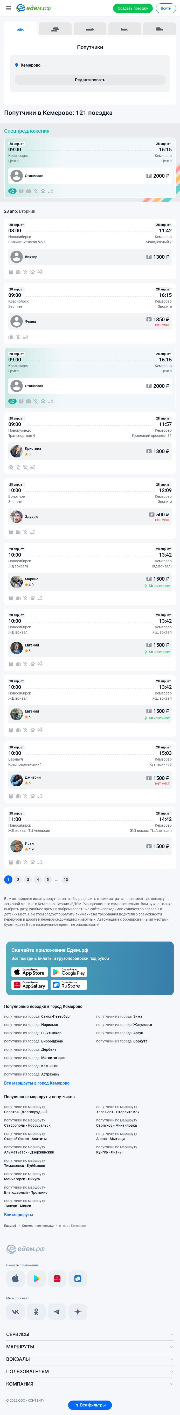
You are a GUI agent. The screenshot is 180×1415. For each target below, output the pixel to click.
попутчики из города (37, 1016)
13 (66, 880)
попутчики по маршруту (25, 1109)
